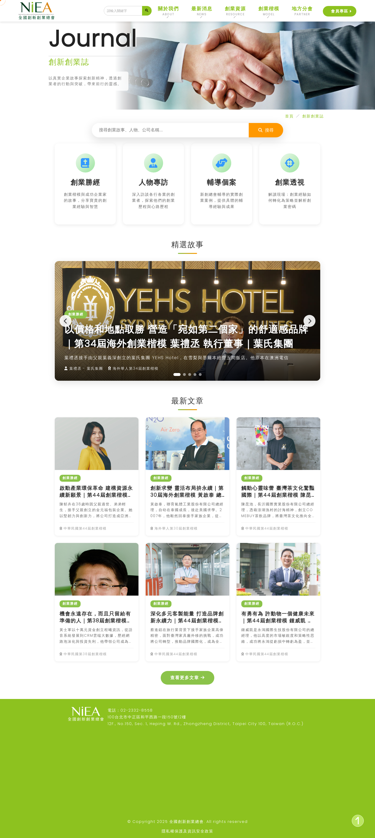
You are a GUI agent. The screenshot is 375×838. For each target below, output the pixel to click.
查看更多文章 (187, 678)
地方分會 (302, 11)
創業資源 (235, 11)
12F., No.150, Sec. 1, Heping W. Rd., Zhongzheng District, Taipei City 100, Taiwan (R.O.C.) (205, 723)
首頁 (289, 116)
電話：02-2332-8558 (130, 710)
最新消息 (202, 11)
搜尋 (266, 130)
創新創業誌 (313, 116)
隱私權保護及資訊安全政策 (187, 831)
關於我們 (168, 11)
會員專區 (339, 10)
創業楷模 (269, 11)
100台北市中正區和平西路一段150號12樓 (147, 717)
